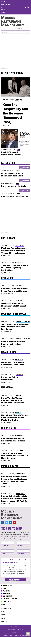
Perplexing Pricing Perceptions (10, 378)
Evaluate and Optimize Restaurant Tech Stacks (12, 174)
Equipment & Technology (18, 100)
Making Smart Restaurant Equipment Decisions (13, 342)
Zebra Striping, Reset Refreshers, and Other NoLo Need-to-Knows (14, 455)
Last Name (20, 545)
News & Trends (19, 245)
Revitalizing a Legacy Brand (14, 196)
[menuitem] (3, 2)
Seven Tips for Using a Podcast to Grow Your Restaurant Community (12, 400)
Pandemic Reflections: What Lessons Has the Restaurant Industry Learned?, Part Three (14, 480)
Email (3, 554)
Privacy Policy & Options (11, 539)
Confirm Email (21, 554)
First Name (5, 545)
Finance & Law (19, 359)
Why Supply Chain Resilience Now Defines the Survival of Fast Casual (15, 326)
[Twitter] (23, 7)
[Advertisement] (15, 51)
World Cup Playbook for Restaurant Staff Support (13, 304)
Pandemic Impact (20, 474)
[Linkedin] (26, 7)
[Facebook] (20, 7)
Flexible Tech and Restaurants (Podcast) (12, 153)
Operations (19, 286)
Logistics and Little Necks (13, 186)
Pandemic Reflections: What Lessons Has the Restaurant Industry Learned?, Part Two (15, 498)
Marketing (18, 395)
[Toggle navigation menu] (28, 634)
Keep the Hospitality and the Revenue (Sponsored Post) (15, 113)
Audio (18, 149)
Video (18, 170)
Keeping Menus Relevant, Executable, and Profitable (14, 439)
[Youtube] (29, 7)
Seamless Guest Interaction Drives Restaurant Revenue (14, 289)
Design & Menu (19, 436)
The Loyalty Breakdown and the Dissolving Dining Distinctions (14, 267)
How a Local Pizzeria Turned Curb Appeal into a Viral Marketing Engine (14, 417)
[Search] (28, 32)
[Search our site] (14, 32)
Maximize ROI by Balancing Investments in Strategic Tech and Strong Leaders (14, 250)
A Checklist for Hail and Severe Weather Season (12, 363)
